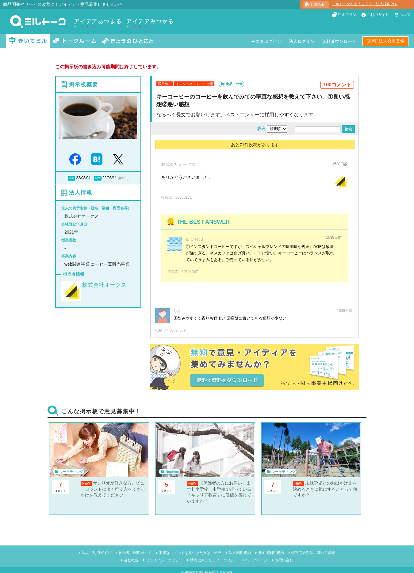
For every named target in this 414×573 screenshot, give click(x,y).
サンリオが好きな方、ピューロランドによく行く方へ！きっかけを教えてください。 (113, 489)
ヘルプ (404, 15)
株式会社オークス (104, 285)
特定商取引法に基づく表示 (313, 553)
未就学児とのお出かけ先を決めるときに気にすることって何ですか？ (325, 489)
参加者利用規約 (271, 553)
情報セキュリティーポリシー (214, 560)
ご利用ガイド (378, 15)
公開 (71, 178)
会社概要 (131, 560)
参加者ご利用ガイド (134, 553)
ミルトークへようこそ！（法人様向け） (365, 4)
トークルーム (75, 41)
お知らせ (317, 4)
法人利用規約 (240, 553)
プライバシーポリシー (164, 560)
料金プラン (347, 15)
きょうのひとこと (127, 41)
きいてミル (28, 41)
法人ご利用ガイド (96, 553)
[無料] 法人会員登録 (385, 41)
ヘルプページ (256, 560)
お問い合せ (284, 560)
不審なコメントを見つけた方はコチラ (190, 553)
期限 (98, 178)
